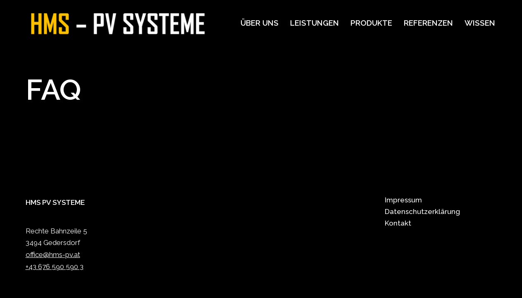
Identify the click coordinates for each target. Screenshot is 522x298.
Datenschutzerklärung (422, 211)
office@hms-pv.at (53, 254)
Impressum (403, 200)
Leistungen (314, 22)
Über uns (260, 22)
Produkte (371, 22)
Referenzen (428, 22)
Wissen (480, 22)
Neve (34, 287)
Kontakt (398, 223)
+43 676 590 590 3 (54, 266)
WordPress (115, 287)
